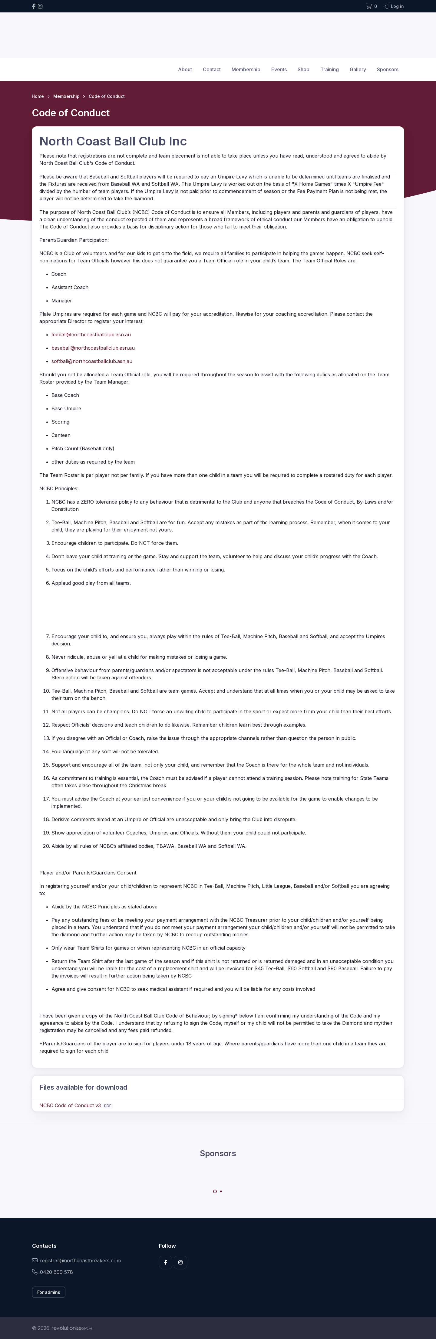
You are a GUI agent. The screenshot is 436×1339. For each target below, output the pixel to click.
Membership (246, 69)
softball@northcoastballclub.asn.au (91, 361)
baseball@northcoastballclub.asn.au (93, 348)
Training (329, 69)
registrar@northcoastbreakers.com (76, 1260)
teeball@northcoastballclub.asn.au (91, 334)
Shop (303, 69)
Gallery (358, 69)
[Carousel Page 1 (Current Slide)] (215, 1191)
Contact (212, 69)
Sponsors (387, 69)
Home (38, 96)
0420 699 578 (52, 1272)
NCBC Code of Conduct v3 (70, 1105)
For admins (48, 1292)
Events (279, 69)
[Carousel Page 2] (221, 1191)
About (185, 69)
